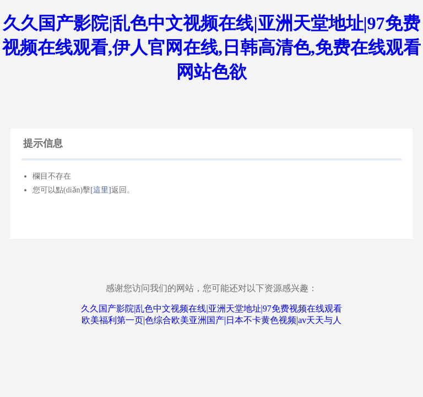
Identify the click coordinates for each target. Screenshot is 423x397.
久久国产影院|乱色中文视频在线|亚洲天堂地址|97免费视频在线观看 (211, 308)
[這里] (100, 190)
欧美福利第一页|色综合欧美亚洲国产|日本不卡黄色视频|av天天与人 (212, 320)
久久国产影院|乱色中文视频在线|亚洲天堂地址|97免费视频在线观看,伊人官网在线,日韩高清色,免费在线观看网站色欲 (211, 47)
